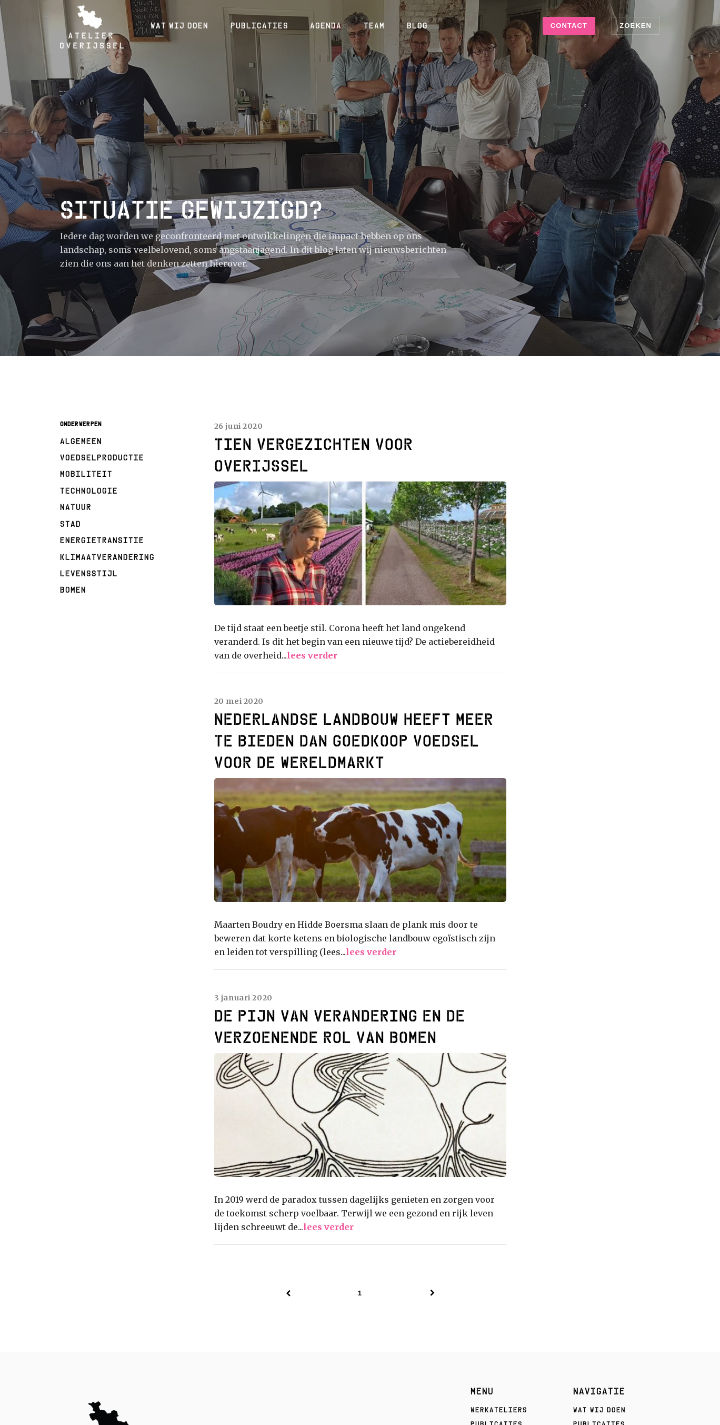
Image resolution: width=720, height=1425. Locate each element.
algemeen (81, 441)
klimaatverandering (107, 557)
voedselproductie (102, 457)
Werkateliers (499, 1410)
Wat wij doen (179, 25)
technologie (89, 490)
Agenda (326, 25)
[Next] (432, 1293)
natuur (76, 507)
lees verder (312, 655)
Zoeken (635, 26)
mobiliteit (86, 473)
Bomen (73, 589)
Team (374, 25)
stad (70, 523)
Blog (417, 25)
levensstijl (89, 573)
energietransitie (102, 540)
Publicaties (259, 25)
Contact (569, 26)
